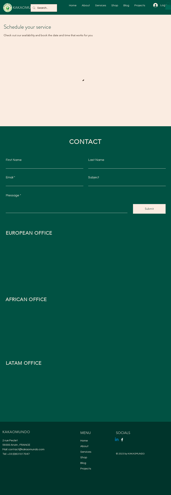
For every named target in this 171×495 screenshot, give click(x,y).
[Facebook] (122, 439)
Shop (83, 457)
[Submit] (149, 209)
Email (9, 177)
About (84, 446)
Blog (83, 463)
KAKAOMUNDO (26, 7)
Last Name (96, 160)
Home (84, 440)
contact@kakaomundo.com (26, 449)
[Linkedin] (117, 439)
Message (12, 195)
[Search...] (43, 8)
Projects (85, 468)
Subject (93, 177)
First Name (14, 160)
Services (85, 451)
